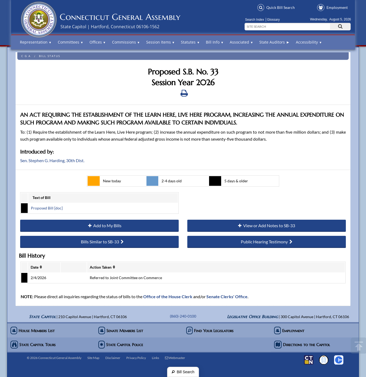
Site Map (93, 358)
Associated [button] (241, 42)
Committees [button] (70, 42)
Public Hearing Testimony (266, 242)
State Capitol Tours (33, 344)
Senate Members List (120, 330)
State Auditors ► (274, 42)
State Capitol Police (120, 344)
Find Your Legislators (210, 330)
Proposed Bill (42, 208)
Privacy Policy (136, 358)
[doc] (58, 208)
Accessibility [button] (309, 42)
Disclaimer (112, 358)
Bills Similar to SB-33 (99, 242)
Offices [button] (97, 42)
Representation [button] (36, 42)
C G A (26, 56)
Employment (332, 7)
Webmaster (175, 358)
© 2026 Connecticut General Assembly (54, 358)
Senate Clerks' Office (226, 296)
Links (155, 358)
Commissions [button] (126, 42)
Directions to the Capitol (302, 344)
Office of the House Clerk (167, 296)
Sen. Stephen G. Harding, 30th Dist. (52, 160)
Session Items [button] (160, 42)
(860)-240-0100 (183, 316)
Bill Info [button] (215, 42)
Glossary (273, 20)
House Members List (32, 330)
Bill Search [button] (276, 7)
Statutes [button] (190, 42)
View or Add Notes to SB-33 (266, 226)
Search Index (254, 20)
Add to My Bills (99, 226)
